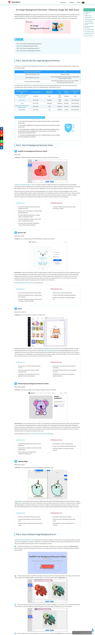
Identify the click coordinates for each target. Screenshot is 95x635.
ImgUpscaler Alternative (90, 19)
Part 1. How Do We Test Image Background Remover (28, 43)
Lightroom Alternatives (89, 33)
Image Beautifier (88, 17)
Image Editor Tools (89, 10)
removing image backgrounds (51, 350)
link (31, 546)
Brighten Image (88, 15)
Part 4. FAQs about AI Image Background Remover (28, 50)
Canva (21, 103)
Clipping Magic (21, 109)
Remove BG (22, 100)
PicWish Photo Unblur (89, 29)
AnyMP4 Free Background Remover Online (25, 184)
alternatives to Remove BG (25, 282)
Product (71, 2)
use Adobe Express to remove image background (41, 433)
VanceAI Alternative (89, 21)
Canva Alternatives (89, 35)
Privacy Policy (85, 633)
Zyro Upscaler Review (89, 31)
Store (78, 2)
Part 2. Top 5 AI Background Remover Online (27, 46)
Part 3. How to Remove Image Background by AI (27, 48)
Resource (63, 2)
